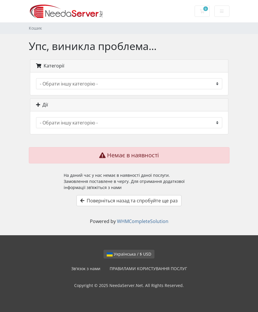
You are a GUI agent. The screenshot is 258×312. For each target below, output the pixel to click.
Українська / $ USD (129, 254)
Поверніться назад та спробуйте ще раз (129, 200)
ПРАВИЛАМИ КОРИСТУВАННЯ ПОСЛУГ (148, 268)
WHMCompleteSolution (142, 221)
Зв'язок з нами (85, 268)
